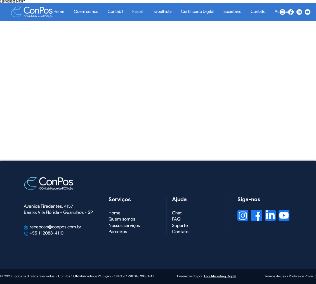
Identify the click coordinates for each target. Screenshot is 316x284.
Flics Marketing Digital (220, 276)
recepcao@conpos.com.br (55, 226)
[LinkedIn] (299, 12)
